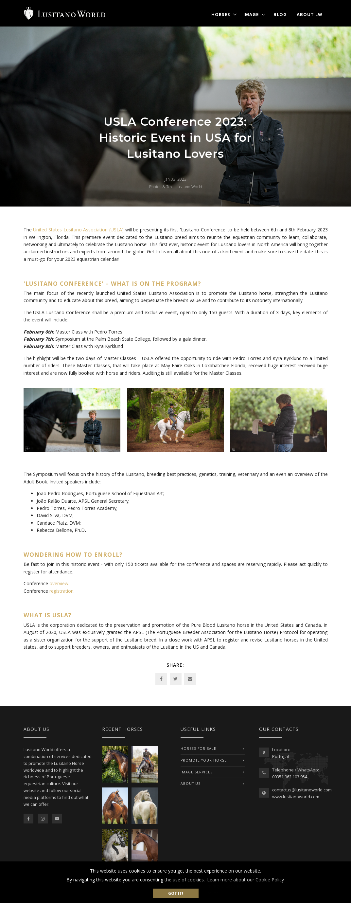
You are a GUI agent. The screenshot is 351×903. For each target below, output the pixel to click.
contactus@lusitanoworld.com (302, 790)
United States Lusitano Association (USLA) (78, 229)
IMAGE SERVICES (197, 772)
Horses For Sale (198, 748)
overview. (59, 583)
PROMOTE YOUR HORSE (204, 760)
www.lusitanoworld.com (295, 797)
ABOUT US (191, 783)
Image (251, 14)
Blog (280, 14)
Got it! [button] (175, 893)
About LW (310, 14)
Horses (220, 14)
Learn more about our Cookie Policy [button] (245, 879)
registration (61, 591)
